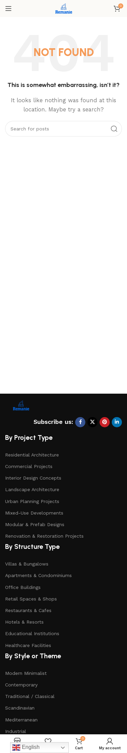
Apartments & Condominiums (38, 575)
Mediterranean (21, 719)
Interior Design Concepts (33, 478)
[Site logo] (63, 8)
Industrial (15, 731)
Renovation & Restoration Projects (44, 536)
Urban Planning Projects (32, 501)
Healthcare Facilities (28, 645)
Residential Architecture (32, 455)
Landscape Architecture (32, 489)
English (26, 747)
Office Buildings (23, 587)
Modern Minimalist (26, 673)
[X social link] (92, 422)
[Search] (63, 129)
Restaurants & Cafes (28, 610)
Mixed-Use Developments (34, 513)
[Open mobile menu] (8, 8)
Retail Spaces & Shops (31, 599)
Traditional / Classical (30, 696)
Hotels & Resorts (24, 622)
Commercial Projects (28, 466)
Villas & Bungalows (26, 564)
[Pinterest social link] (105, 422)
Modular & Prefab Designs (34, 524)
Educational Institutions (32, 633)
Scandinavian (20, 708)
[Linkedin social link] (117, 422)
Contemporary (21, 684)
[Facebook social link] (80, 422)
